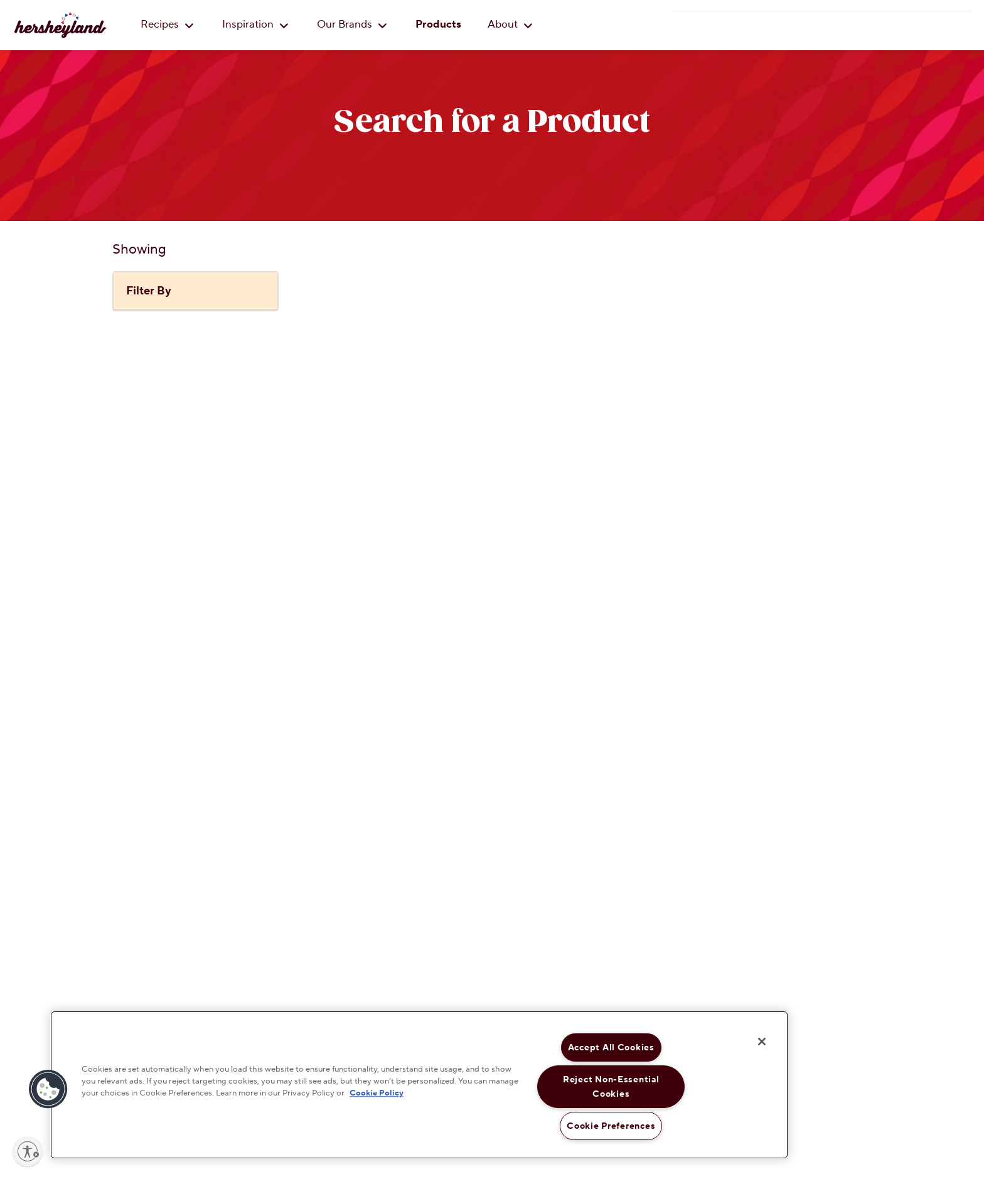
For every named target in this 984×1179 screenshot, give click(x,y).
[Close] (762, 1041)
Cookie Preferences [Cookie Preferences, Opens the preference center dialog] (611, 1126)
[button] (48, 1089)
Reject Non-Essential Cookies (611, 1087)
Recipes (167, 24)
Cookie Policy (377, 1094)
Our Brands (352, 24)
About (510, 24)
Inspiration (255, 24)
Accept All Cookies (611, 1047)
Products (438, 24)
